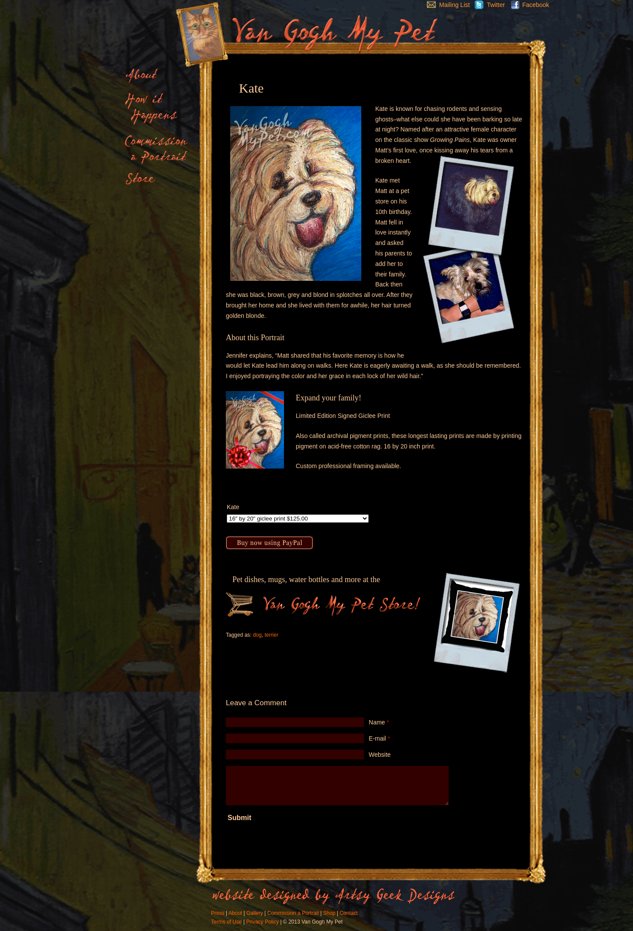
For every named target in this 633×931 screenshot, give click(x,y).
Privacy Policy (262, 922)
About (235, 913)
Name (379, 722)
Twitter (487, 4)
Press (218, 913)
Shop (329, 913)
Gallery (254, 913)
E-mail (379, 738)
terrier (271, 635)
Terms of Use (226, 922)
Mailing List (446, 4)
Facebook (528, 4)
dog (257, 635)
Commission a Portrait (293, 913)
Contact (348, 913)
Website (380, 754)
